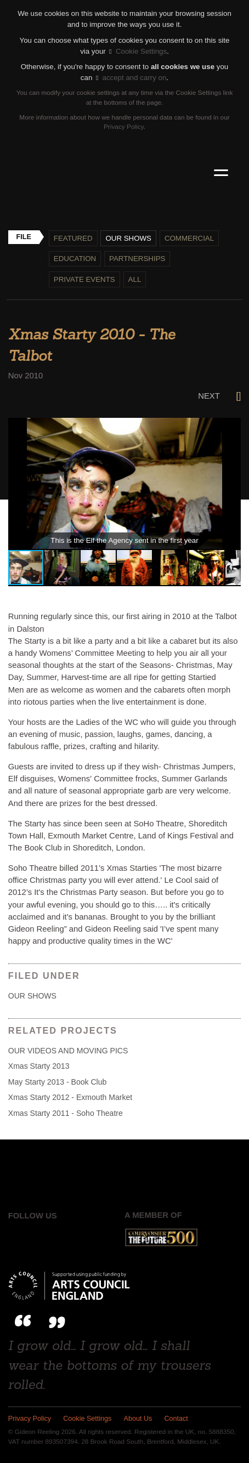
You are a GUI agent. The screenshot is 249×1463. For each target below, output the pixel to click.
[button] (231, 427)
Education (75, 258)
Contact (176, 1418)
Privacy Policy (124, 127)
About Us (138, 1418)
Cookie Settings (138, 51)
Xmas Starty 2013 (39, 1066)
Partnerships (137, 258)
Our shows (128, 238)
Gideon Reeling (124, 173)
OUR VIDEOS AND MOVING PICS (68, 1050)
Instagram (70, 1237)
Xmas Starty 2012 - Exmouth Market (70, 1097)
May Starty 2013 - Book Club (57, 1082)
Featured (73, 238)
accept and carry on (131, 77)
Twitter (44, 1237)
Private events (84, 279)
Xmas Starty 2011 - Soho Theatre (65, 1113)
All (135, 279)
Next (219, 396)
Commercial (189, 238)
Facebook (17, 1237)
